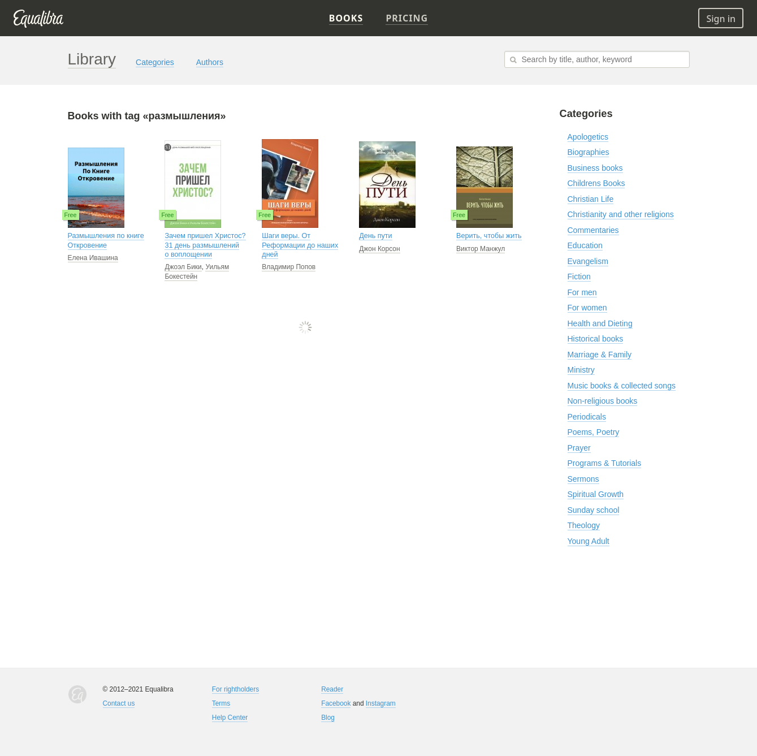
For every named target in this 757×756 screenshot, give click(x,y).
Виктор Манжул (480, 249)
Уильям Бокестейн (197, 271)
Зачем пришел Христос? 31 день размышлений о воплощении (205, 245)
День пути (375, 236)
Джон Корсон (379, 249)
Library (92, 59)
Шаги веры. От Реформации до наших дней (300, 245)
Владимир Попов (288, 267)
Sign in (721, 18)
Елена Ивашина (93, 258)
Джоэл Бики (183, 267)
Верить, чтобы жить (489, 236)
